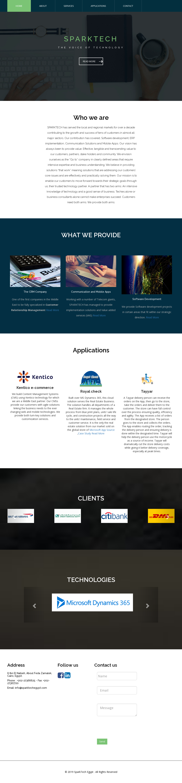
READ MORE (89, 61)
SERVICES (69, 5)
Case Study (84, 433)
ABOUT (43, 5)
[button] (13, 516)
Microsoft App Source (102, 430)
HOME (19, 5)
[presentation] (124, 726)
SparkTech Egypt (83, 772)
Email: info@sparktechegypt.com (27, 687)
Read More (52, 310)
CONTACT (128, 5)
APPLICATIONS (98, 5)
